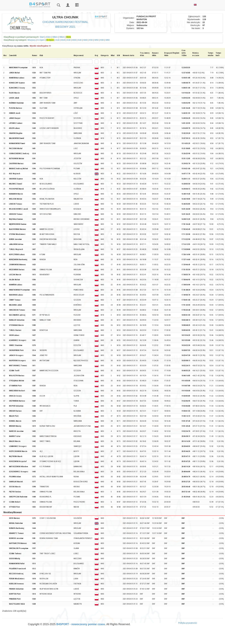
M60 (107, 40)
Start (42, 37)
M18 (63, 40)
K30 (68, 40)
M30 (74, 40)
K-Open (40, 40)
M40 (85, 40)
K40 (80, 40)
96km (61, 37)
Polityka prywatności (187, 623)
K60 (102, 40)
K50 (91, 40)
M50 (96, 40)
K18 (57, 40)
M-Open (50, 40)
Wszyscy (31, 40)
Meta (68, 37)
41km (48, 37)
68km (55, 37)
